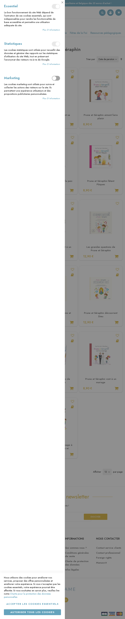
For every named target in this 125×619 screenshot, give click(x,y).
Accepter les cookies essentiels (32, 604)
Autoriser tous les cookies (32, 612)
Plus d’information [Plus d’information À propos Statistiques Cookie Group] (51, 64)
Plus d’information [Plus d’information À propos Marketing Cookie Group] (51, 98)
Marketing (56, 78)
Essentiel (56, 6)
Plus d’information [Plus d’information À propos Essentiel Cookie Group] (51, 30)
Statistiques (56, 44)
